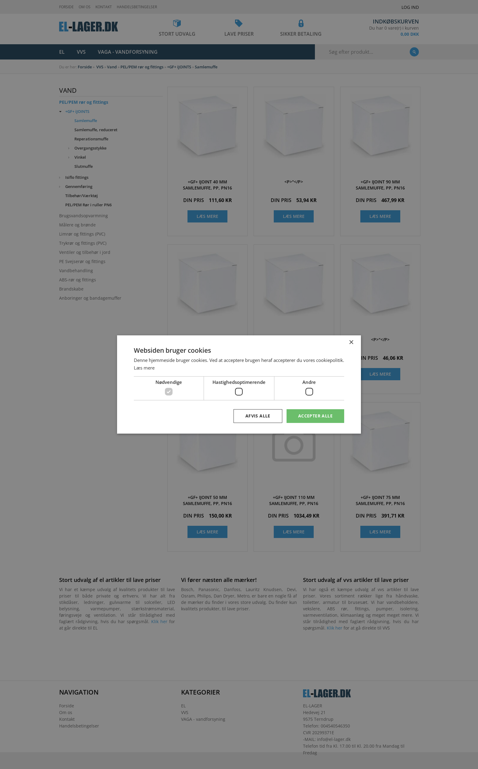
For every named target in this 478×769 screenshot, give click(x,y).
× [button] (351, 342)
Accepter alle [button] (315, 416)
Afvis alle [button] (257, 416)
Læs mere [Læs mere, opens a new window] (144, 368)
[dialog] (239, 384)
